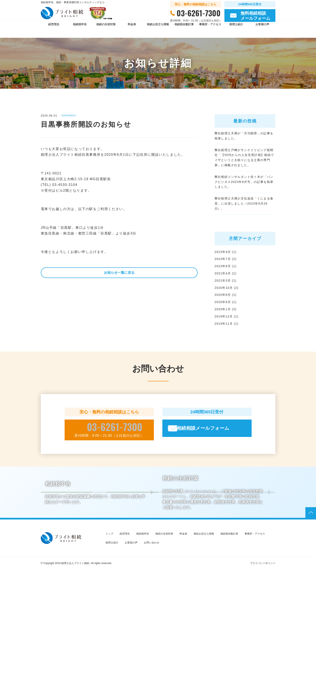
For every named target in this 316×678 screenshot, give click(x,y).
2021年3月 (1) (227, 309)
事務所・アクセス (210, 31)
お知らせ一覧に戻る (119, 273)
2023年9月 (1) (227, 278)
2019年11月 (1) (228, 356)
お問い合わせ (151, 651)
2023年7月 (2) (227, 286)
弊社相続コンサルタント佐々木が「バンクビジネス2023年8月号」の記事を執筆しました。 (244, 198)
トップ (109, 642)
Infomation (70, 115)
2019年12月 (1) (228, 349)
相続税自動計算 (184, 31)
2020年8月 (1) (227, 325)
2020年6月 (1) (227, 333)
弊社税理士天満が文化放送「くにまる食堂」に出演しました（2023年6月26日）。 (244, 226)
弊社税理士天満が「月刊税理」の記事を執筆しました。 (244, 139)
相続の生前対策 (106, 31)
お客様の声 (262, 31)
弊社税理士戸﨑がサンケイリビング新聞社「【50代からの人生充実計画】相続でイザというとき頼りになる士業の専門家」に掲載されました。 (244, 167)
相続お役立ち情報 (158, 31)
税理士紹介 (236, 31)
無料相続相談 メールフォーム (255, 18)
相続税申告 (80, 31)
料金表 (132, 31)
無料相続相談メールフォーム (213, 462)
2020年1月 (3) (227, 341)
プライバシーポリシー (262, 671)
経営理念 (53, 31)
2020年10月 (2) (228, 317)
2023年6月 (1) (227, 293)
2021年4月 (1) (227, 301)
